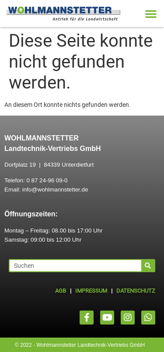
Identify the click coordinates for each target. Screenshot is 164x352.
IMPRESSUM (91, 290)
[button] (151, 13)
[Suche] (147, 265)
